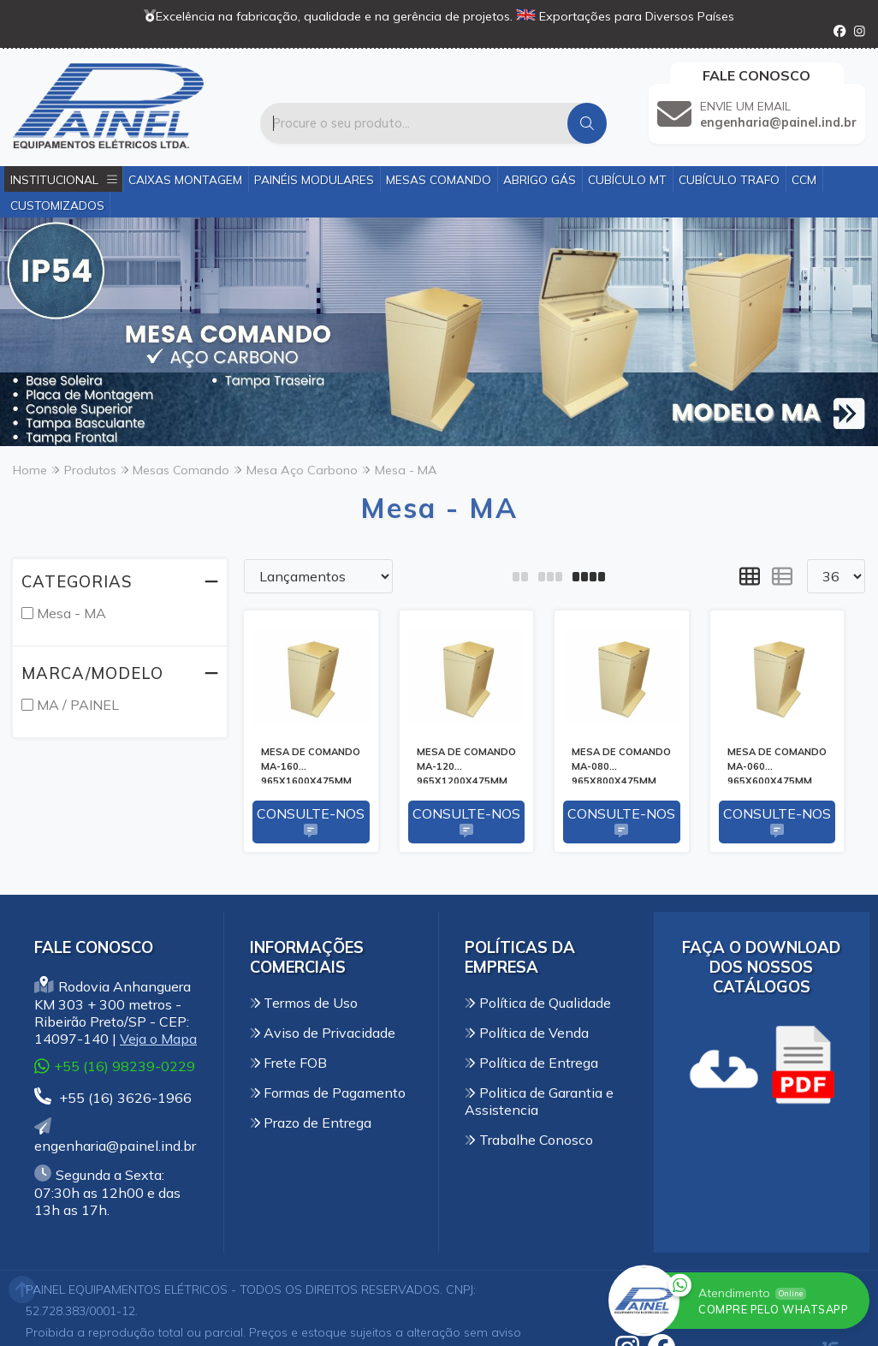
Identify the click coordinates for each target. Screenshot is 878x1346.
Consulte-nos (311, 822)
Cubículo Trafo (729, 179)
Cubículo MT (627, 179)
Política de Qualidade (538, 1002)
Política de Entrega (531, 1062)
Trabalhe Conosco (529, 1139)
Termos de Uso (304, 1002)
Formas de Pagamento (328, 1092)
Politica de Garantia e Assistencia (539, 1101)
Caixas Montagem (185, 179)
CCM (804, 179)
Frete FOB (289, 1062)
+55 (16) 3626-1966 (113, 1097)
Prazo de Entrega (311, 1122)
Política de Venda (527, 1032)
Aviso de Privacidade (323, 1032)
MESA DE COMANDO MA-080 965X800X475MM (621, 764)
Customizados (57, 205)
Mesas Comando (438, 179)
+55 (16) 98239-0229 (114, 1066)
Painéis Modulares (314, 179)
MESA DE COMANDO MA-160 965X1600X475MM (310, 764)
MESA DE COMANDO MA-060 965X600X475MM (777, 764)
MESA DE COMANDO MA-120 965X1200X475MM (466, 764)
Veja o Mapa (158, 1038)
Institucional (63, 179)
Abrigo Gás (539, 179)
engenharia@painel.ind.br (115, 1136)
